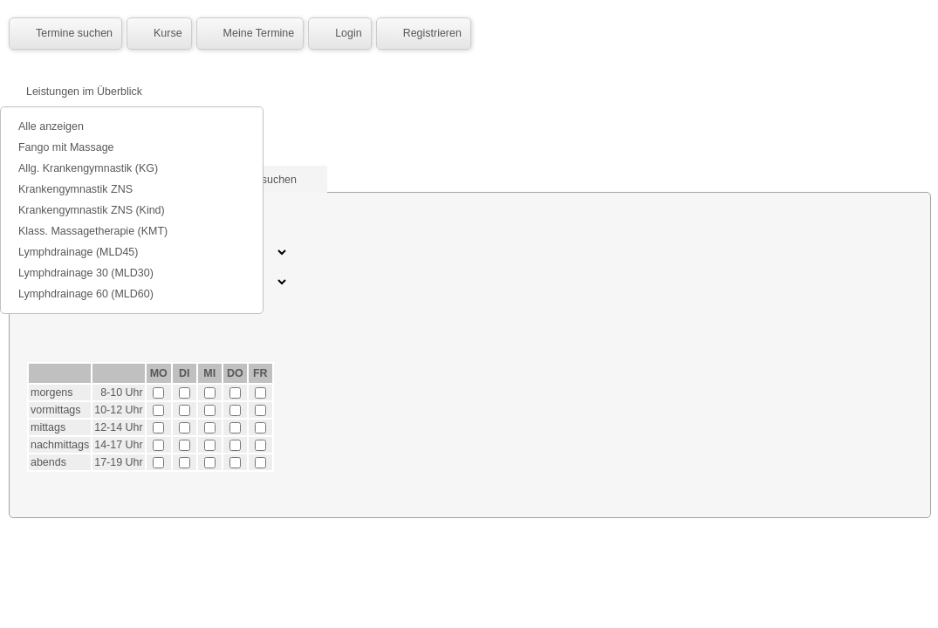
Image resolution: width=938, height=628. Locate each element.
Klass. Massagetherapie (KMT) (93, 231)
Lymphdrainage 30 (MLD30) (86, 273)
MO (159, 373)
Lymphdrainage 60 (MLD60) (86, 294)
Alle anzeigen (51, 126)
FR (260, 373)
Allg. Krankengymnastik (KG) (88, 168)
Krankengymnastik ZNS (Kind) (91, 210)
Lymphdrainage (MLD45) (78, 252)
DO (235, 373)
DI (184, 373)
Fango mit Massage (66, 147)
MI (209, 373)
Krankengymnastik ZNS (75, 189)
